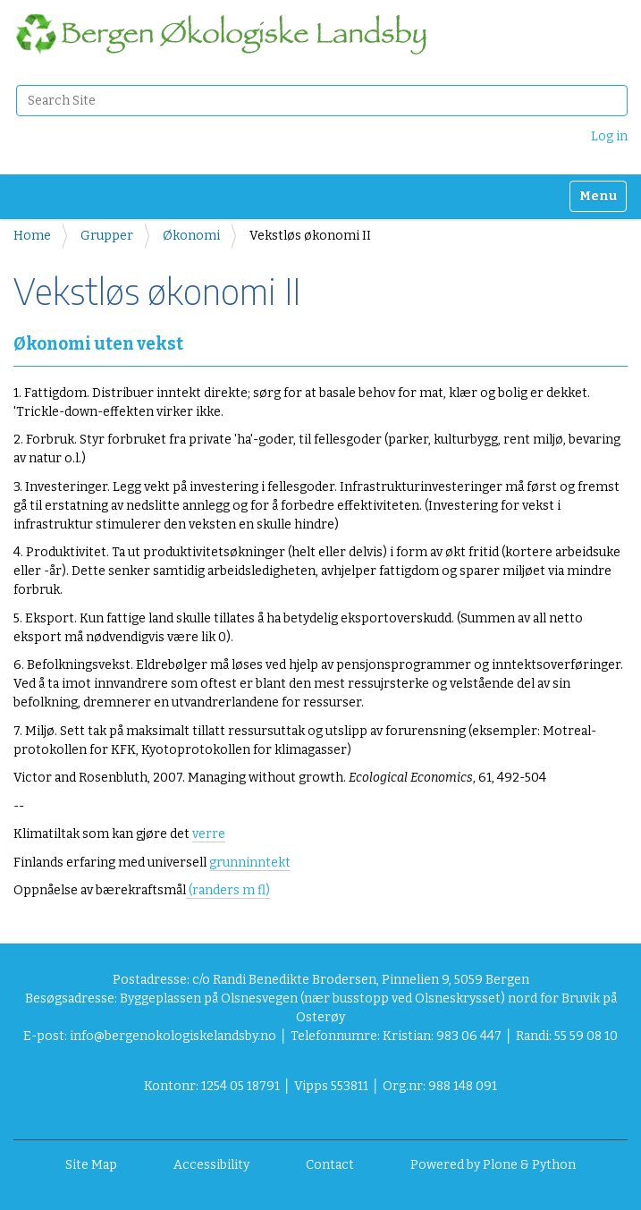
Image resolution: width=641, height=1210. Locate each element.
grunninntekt (250, 862)
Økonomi (191, 235)
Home (32, 235)
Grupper (106, 235)
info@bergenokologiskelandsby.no (173, 1036)
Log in (609, 136)
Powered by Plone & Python (493, 1164)
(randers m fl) (228, 890)
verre (208, 834)
